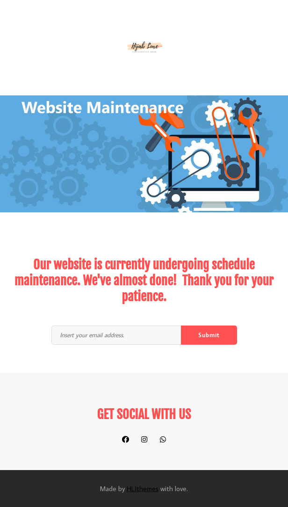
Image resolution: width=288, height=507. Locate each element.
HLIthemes (142, 488)
